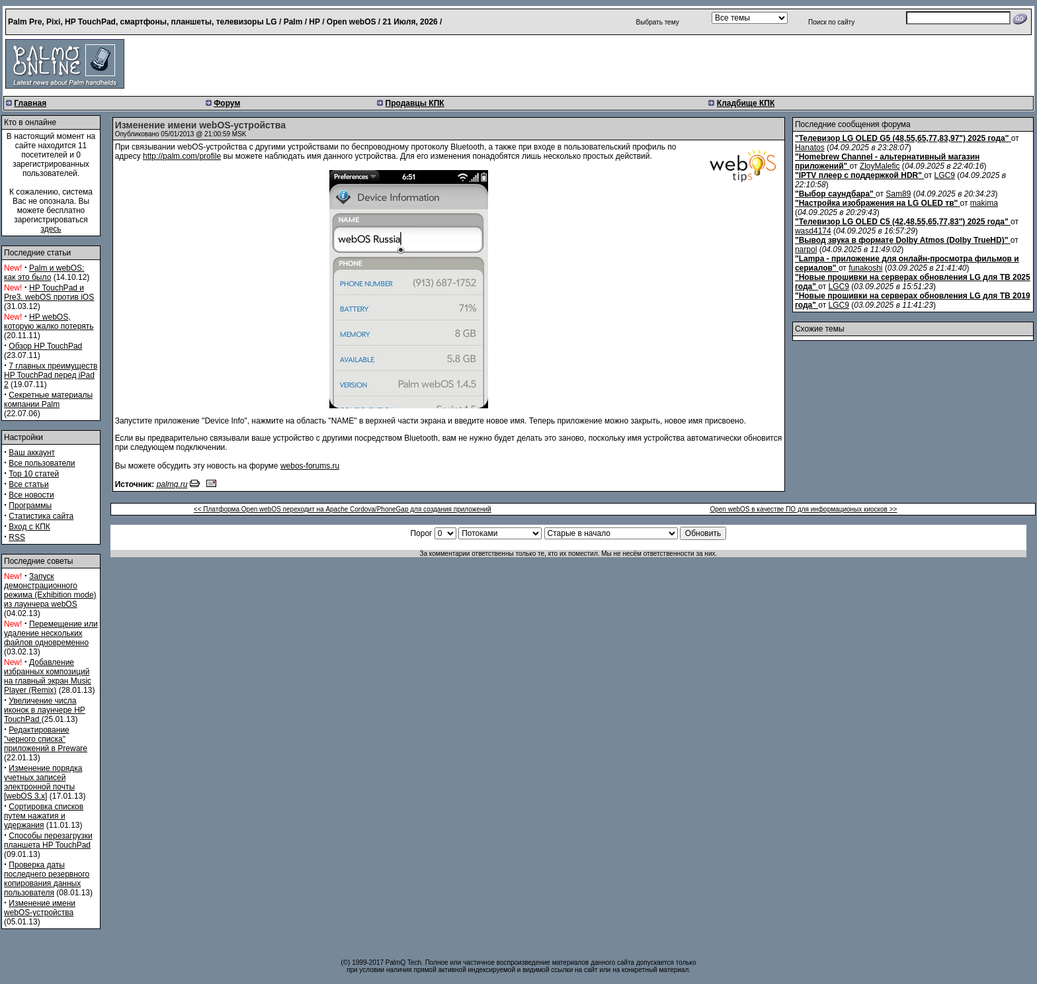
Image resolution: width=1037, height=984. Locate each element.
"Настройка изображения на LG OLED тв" (876, 203)
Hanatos (810, 147)
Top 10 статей (34, 473)
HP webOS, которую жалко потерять (49, 321)
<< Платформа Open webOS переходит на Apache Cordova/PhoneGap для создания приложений (342, 509)
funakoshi (865, 268)
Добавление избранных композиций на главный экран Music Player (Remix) (47, 676)
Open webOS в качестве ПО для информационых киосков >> (803, 509)
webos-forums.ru (309, 465)
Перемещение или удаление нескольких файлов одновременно (51, 633)
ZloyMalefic (880, 166)
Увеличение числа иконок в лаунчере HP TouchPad (44, 710)
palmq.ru (172, 484)
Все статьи (28, 484)
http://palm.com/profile (182, 156)
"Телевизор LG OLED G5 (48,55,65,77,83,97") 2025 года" (902, 138)
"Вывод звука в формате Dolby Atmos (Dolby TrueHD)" (901, 240)
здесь (50, 229)
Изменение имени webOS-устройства (39, 908)
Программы (30, 505)
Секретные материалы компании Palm (48, 399)
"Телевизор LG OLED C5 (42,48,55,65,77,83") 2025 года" (902, 221)
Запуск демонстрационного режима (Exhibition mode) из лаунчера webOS (50, 590)
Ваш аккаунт (32, 452)
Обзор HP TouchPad (45, 346)
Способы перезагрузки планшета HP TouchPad (48, 840)
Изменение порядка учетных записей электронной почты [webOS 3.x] (43, 782)
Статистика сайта (41, 516)
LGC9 (944, 175)
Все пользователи (42, 463)
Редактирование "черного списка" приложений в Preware (45, 739)
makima (984, 203)
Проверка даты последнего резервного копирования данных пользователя (46, 878)
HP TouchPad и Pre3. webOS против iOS (49, 292)
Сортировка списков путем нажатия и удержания (43, 816)
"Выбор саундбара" (834, 194)
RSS (17, 537)
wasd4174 (813, 231)
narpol (806, 249)
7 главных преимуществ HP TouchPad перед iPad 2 (50, 375)
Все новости (31, 495)
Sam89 (898, 194)
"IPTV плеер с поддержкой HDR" (858, 175)
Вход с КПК (29, 526)
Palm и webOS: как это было (44, 272)
